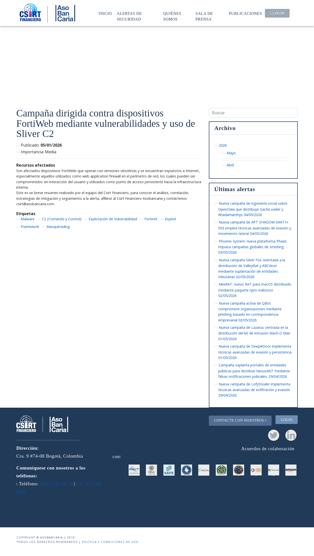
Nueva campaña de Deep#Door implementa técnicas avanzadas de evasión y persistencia (255, 352)
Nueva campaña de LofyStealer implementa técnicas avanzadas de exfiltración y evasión (254, 390)
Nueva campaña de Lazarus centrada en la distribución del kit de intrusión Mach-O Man (254, 333)
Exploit (170, 219)
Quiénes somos (172, 16)
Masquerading (58, 226)
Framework (30, 226)
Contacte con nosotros (240, 420)
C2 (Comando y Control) (61, 219)
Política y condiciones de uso (110, 542)
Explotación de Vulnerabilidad (113, 219)
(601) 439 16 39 (56, 483)
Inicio (105, 13)
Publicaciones (245, 13)
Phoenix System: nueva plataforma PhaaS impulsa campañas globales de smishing (252, 247)
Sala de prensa (204, 16)
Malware (28, 219)
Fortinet (150, 219)
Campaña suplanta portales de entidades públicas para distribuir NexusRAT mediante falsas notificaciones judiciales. (254, 371)
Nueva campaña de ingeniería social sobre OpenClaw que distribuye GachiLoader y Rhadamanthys (252, 209)
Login (277, 13)
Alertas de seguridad (129, 16)
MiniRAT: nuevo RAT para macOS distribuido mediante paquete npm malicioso (254, 290)
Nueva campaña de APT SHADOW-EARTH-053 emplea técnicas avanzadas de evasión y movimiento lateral (254, 228)
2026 (223, 145)
